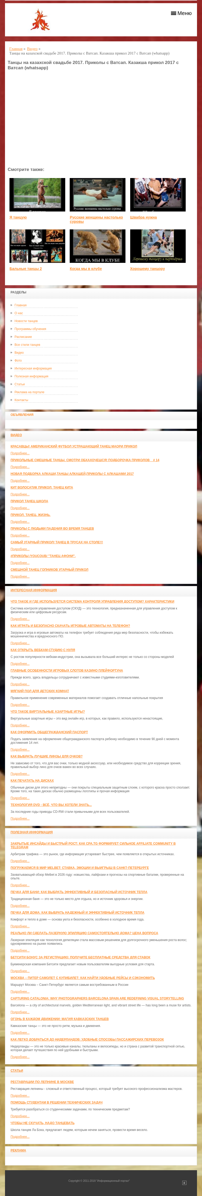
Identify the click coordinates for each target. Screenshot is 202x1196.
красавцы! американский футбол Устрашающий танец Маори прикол (74, 446)
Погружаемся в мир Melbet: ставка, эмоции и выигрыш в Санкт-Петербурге (80, 868)
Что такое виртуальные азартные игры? (48, 711)
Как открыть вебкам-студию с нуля (43, 650)
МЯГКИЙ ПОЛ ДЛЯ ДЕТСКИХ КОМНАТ (40, 691)
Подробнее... (20, 453)
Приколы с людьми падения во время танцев (52, 528)
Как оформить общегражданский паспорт (49, 732)
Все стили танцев (27, 345)
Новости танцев (26, 321)
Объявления (22, 415)
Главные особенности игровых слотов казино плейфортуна (67, 670)
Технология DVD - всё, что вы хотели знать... (51, 805)
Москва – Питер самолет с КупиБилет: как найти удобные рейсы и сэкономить (83, 978)
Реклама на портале (29, 392)
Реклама (18, 1150)
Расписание (23, 337)
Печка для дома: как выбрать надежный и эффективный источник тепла (77, 912)
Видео (19, 353)
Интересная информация (33, 368)
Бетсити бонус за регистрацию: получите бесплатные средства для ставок (80, 957)
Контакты (21, 400)
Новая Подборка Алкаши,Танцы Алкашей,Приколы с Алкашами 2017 (72, 474)
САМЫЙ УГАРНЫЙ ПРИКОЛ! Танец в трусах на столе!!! (57, 542)
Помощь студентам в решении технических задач (57, 1102)
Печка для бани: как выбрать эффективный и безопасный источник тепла (79, 892)
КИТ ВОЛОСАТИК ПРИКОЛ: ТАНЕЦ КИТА (42, 487)
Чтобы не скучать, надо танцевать (42, 1123)
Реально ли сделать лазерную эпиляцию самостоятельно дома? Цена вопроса (84, 933)
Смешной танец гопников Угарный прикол (49, 570)
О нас (18, 313)
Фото (18, 360)
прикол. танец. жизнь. (30, 515)
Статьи (19, 384)
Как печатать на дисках (32, 780)
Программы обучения (30, 329)
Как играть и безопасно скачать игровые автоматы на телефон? (70, 626)
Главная (20, 305)
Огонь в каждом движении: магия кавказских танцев (60, 1019)
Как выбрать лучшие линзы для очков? (47, 756)
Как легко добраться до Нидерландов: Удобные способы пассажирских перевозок (87, 1039)
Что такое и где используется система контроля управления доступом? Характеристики (92, 601)
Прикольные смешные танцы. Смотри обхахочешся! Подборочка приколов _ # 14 (85, 460)
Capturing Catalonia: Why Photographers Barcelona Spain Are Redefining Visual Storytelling (97, 998)
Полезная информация (31, 376)
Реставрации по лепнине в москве (42, 1082)
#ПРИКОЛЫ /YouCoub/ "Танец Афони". (43, 556)
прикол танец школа (29, 501)
